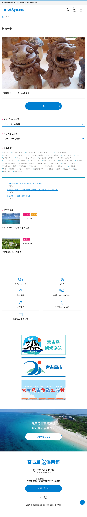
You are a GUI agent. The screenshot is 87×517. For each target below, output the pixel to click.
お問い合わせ (43, 488)
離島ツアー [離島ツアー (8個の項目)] (18, 172)
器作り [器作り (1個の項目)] (64, 163)
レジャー (34, 214)
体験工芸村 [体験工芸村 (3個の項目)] (54, 163)
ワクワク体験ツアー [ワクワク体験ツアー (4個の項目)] (65, 160)
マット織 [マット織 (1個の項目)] (22, 160)
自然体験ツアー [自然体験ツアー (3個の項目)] (39, 169)
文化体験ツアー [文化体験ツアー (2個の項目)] (74, 166)
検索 (74, 9)
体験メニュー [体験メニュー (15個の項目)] (42, 163)
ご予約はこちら (43, 437)
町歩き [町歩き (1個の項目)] (28, 169)
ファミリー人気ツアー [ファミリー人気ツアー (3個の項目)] (65, 158)
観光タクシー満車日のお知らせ (19, 196)
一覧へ (43, 106)
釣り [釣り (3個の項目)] (75, 169)
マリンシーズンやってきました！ (16, 228)
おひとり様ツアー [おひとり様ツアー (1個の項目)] (45, 152)
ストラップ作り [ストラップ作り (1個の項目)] (53, 155)
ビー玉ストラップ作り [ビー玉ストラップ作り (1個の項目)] (46, 158)
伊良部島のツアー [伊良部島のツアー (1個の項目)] (9, 163)
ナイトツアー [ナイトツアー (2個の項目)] (7, 158)
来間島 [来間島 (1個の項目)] (12, 169)
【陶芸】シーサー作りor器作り (15, 93)
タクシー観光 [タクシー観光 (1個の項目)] (66, 155)
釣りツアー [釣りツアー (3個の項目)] (6, 172)
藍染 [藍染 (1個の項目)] (58, 169)
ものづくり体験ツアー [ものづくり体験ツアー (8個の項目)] (63, 152)
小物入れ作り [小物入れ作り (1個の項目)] (49, 166)
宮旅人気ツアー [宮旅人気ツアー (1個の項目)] (35, 166)
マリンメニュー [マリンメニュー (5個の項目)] (34, 160)
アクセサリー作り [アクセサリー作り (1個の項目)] (9, 155)
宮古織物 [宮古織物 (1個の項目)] (23, 166)
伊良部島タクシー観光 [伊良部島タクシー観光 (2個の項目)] (26, 163)
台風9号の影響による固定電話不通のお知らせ (24, 183)
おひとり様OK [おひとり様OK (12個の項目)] (31, 152)
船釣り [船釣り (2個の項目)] (51, 169)
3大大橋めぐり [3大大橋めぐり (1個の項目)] (17, 152)
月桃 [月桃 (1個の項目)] (4, 169)
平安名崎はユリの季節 (11, 252)
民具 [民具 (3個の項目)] (20, 169)
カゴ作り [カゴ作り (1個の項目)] (22, 155)
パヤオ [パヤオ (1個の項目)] (18, 158)
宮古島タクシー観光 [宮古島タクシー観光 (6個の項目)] (9, 166)
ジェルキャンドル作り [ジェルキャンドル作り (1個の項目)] (36, 155)
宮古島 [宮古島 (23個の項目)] (73, 163)
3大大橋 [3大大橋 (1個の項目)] (5, 152)
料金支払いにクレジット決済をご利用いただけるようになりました (32, 190)
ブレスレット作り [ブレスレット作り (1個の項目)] (9, 160)
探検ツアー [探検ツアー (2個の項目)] (61, 166)
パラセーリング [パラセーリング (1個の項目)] (30, 158)
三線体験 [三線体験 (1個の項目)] (79, 160)
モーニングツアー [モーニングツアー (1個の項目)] (49, 160)
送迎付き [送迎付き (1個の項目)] (67, 169)
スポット (26, 214)
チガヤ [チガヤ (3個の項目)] (77, 155)
